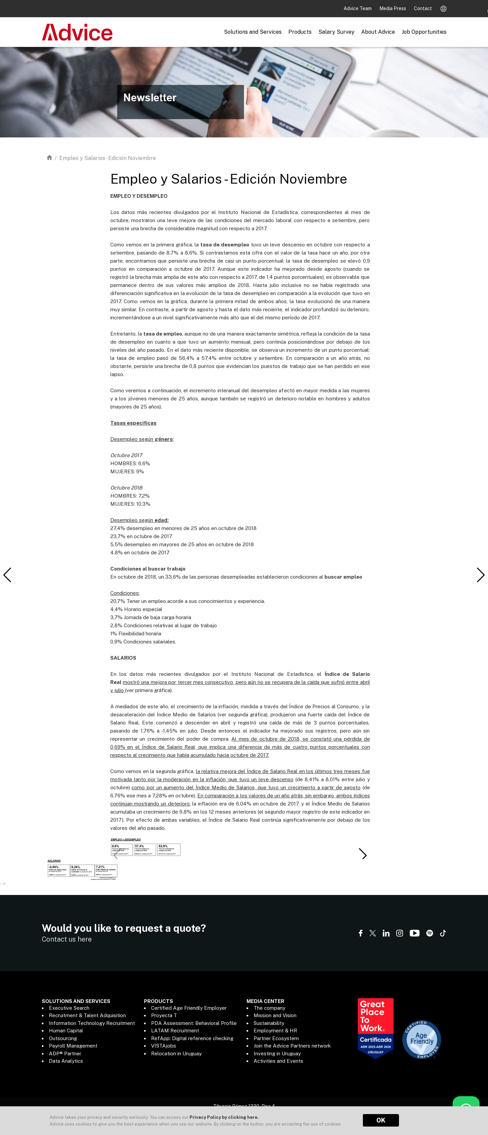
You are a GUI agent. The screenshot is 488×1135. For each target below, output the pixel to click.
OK (380, 1120)
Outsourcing (63, 1038)
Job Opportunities (424, 32)
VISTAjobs (163, 1046)
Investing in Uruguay (277, 1053)
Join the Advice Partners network (292, 1046)
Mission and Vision (275, 1015)
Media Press (393, 8)
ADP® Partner (65, 1053)
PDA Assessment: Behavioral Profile (194, 1023)
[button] (362, 855)
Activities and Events (278, 1061)
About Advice (378, 32)
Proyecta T (164, 1015)
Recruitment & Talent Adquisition (87, 1015)
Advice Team (358, 8)
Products (300, 32)
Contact (423, 8)
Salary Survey (336, 32)
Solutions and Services (253, 32)
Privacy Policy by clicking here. (224, 1117)
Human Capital (66, 1030)
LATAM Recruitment (175, 1030)
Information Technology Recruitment (92, 1023)
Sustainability (269, 1023)
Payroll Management (73, 1046)
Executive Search (69, 1008)
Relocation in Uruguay (176, 1053)
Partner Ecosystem (276, 1038)
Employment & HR (275, 1030)
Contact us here (67, 939)
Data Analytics (66, 1061)
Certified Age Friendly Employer (189, 1008)
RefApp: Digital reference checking (192, 1038)
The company (269, 1008)
